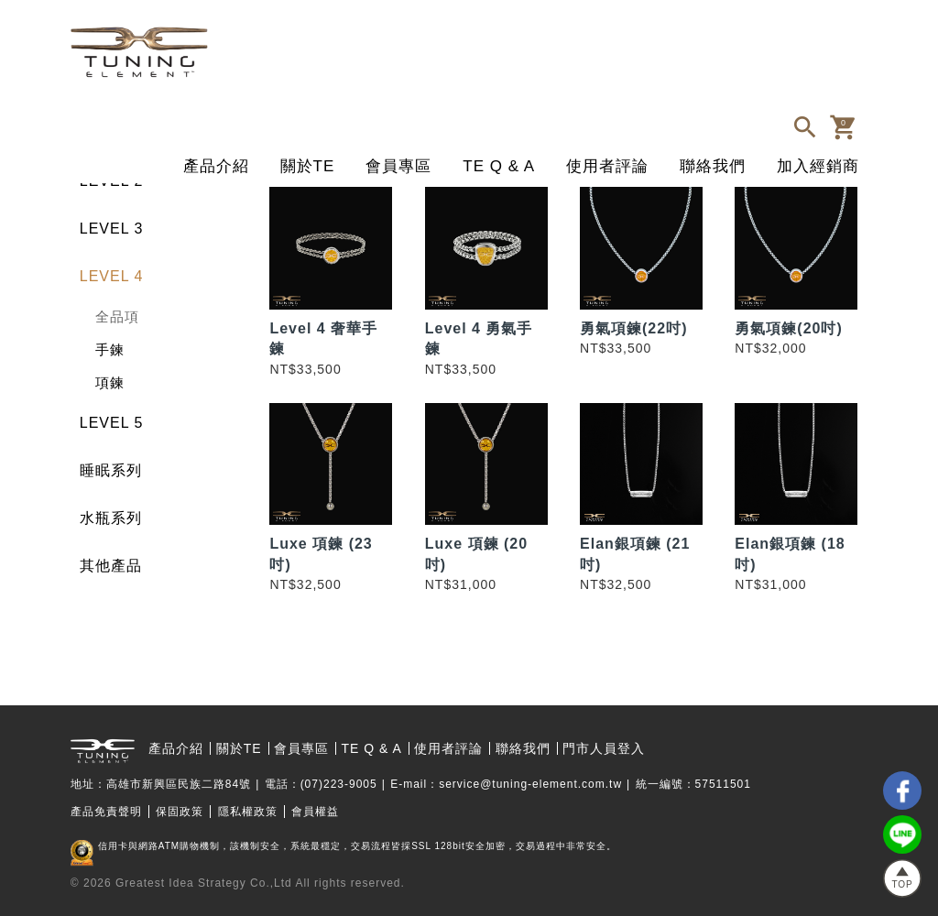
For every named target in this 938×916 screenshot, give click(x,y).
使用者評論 (607, 166)
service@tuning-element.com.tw (530, 784)
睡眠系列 (111, 470)
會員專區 (398, 166)
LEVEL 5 (112, 423)
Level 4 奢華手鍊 (323, 338)
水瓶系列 (111, 518)
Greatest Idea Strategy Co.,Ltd (203, 883)
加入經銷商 (818, 166)
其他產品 (111, 565)
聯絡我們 (713, 166)
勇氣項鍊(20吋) (788, 328)
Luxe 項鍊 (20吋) (476, 554)
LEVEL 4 (112, 276)
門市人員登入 (603, 748)
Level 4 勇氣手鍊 (479, 338)
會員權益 (315, 811)
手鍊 (110, 349)
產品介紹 (216, 166)
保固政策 (179, 811)
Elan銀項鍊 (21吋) (635, 554)
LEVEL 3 (112, 228)
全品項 (117, 316)
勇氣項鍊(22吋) (633, 328)
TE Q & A (499, 166)
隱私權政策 (248, 811)
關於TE (307, 166)
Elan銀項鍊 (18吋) (790, 554)
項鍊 (110, 382)
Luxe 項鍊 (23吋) (320, 554)
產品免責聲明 (106, 811)
